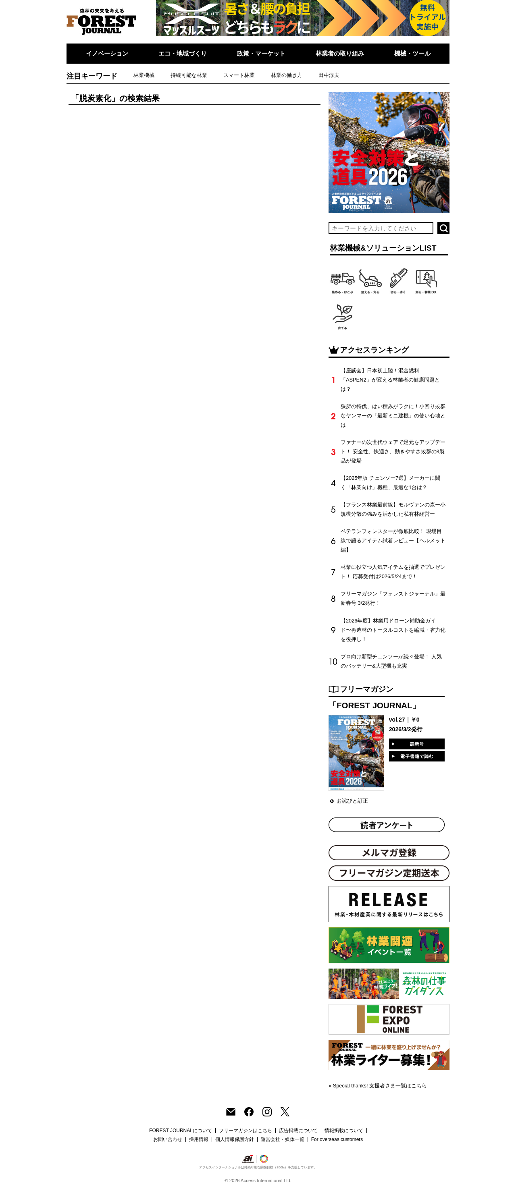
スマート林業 (239, 75)
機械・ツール (412, 53)
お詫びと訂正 (352, 801)
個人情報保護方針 (234, 1139)
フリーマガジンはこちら (245, 1130)
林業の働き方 (286, 75)
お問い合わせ (167, 1139)
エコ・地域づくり (182, 53)
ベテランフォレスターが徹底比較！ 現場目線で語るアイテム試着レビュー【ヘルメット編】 (393, 540)
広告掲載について (298, 1130)
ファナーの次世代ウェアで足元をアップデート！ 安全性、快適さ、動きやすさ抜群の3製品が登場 (393, 451)
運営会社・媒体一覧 (282, 1139)
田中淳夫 (328, 75)
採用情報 (198, 1139)
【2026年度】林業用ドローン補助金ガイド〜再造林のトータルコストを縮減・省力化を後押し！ (393, 630)
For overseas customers (337, 1139)
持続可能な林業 (189, 75)
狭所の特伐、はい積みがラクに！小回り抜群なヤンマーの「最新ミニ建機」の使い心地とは (393, 415)
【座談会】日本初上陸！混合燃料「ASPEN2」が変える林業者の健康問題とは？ (390, 379)
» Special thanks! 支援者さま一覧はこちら (378, 1086)
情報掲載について (344, 1130)
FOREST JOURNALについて (180, 1130)
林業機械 (143, 75)
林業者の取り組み (340, 53)
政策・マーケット (261, 53)
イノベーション (107, 53)
